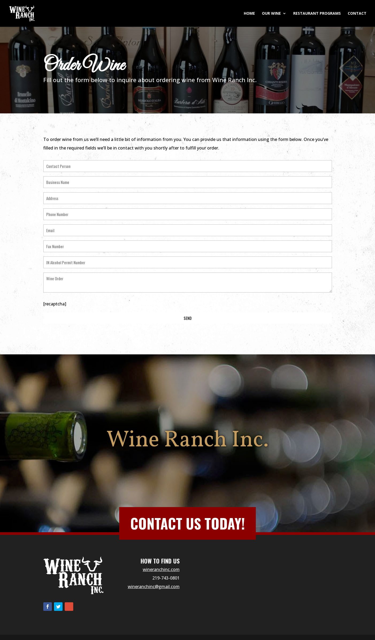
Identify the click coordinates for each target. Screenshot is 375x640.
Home (249, 14)
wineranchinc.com (161, 569)
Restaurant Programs (317, 14)
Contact (357, 14)
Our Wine (271, 14)
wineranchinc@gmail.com (154, 586)
